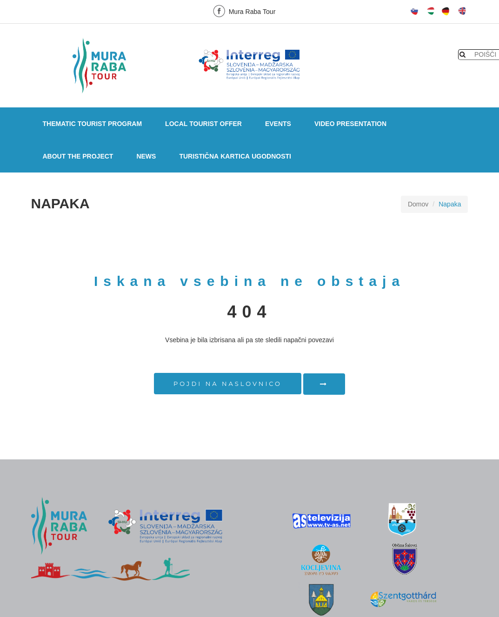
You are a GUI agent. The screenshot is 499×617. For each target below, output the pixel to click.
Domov (418, 204)
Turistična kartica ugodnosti (235, 156)
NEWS (146, 156)
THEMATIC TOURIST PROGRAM (92, 123)
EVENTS (278, 123)
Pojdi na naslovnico (227, 383)
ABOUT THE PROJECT (78, 156)
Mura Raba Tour (243, 11)
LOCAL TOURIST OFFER (203, 123)
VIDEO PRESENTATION (350, 123)
